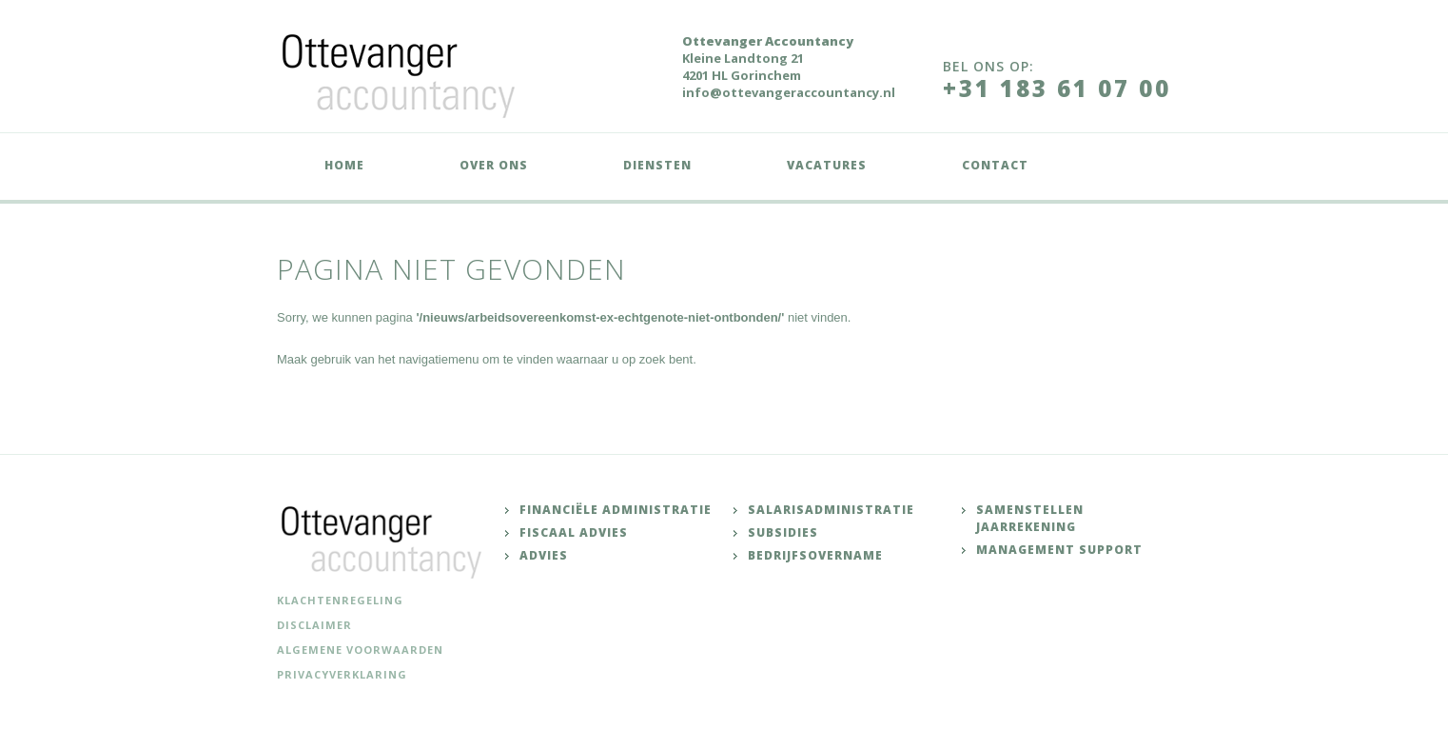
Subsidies (783, 532)
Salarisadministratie (831, 510)
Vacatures (827, 165)
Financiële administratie (615, 510)
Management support (1059, 550)
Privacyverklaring (342, 674)
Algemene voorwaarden (360, 649)
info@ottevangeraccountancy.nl (788, 92)
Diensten (657, 165)
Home (344, 165)
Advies (543, 555)
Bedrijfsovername (815, 555)
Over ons (494, 165)
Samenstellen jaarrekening (1030, 518)
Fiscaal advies (573, 532)
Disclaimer (314, 625)
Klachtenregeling (340, 600)
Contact (995, 165)
